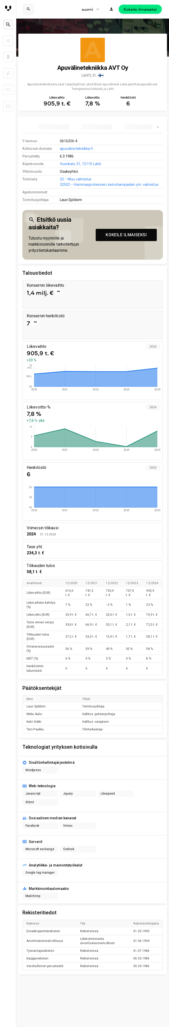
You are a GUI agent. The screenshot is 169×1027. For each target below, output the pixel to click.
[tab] (54, 127)
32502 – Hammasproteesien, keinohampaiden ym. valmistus (109, 184)
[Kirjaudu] (111, 9)
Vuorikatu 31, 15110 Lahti (80, 164)
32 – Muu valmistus (76, 179)
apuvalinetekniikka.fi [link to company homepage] (76, 149)
